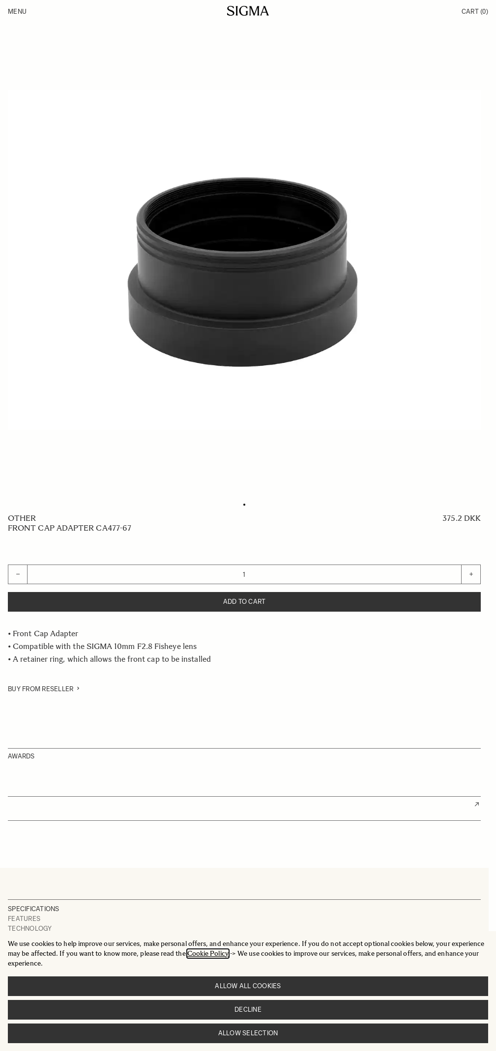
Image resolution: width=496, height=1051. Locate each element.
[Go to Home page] (248, 11)
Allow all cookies (248, 986)
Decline (248, 1009)
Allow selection (248, 1033)
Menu (17, 11)
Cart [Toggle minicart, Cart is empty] (475, 11)
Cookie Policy (208, 953)
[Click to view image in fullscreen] (244, 260)
